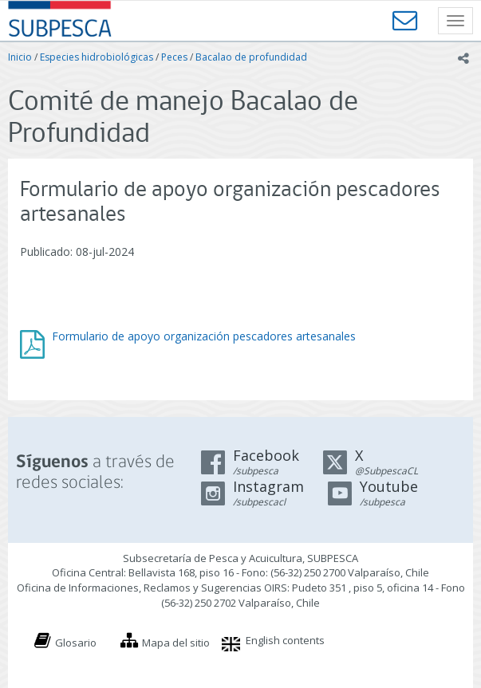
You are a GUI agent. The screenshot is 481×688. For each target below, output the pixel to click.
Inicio (20, 57)
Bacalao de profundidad (251, 57)
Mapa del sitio (176, 642)
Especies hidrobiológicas (96, 57)
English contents (285, 640)
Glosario (76, 642)
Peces (174, 57)
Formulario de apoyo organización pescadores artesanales (204, 336)
